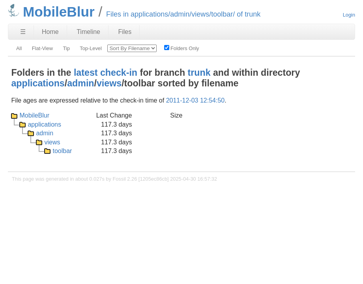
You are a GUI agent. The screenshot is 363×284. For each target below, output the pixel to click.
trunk (199, 72)
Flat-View (42, 48)
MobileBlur (34, 115)
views (109, 83)
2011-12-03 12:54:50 (195, 100)
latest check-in (105, 72)
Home (50, 31)
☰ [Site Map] (23, 31)
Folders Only (181, 48)
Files (124, 31)
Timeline (88, 31)
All (19, 48)
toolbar (62, 151)
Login (349, 15)
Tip (66, 48)
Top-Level (91, 48)
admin (80, 83)
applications (37, 83)
